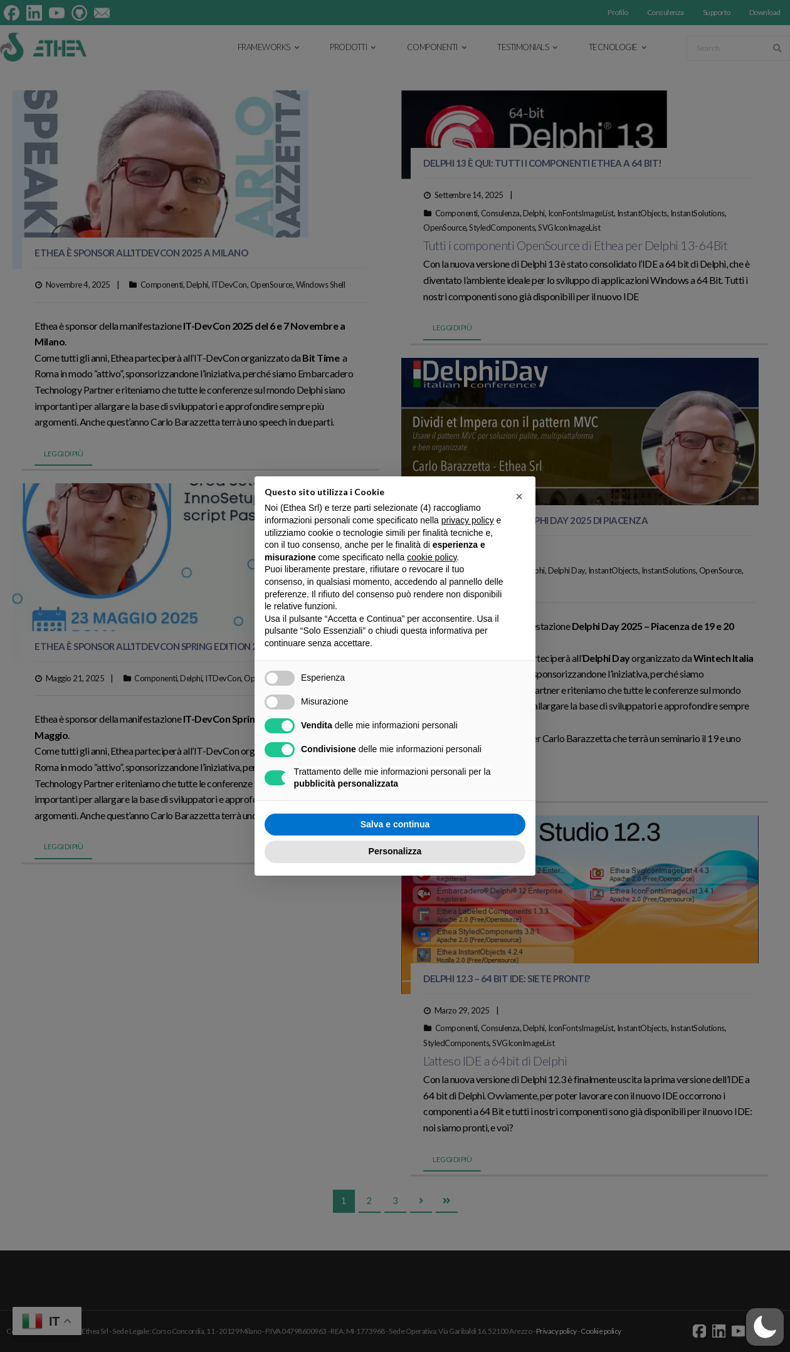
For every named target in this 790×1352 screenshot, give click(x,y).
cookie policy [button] (431, 557)
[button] (765, 1327)
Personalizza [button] (395, 851)
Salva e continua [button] (395, 824)
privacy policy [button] (467, 520)
